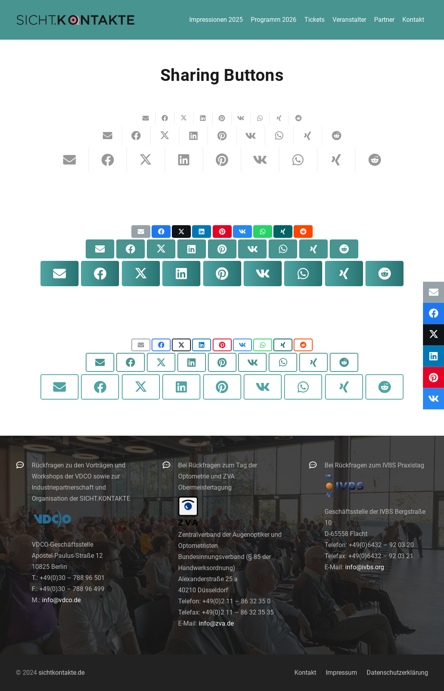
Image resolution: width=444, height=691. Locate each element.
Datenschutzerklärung (397, 672)
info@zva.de (216, 623)
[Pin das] (222, 118)
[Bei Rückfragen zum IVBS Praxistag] (317, 465)
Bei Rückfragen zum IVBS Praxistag (374, 465)
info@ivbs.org (364, 567)
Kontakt (305, 672)
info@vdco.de (61, 600)
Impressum (341, 672)
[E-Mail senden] (146, 118)
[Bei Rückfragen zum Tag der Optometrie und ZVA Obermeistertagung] (170, 465)
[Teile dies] (165, 118)
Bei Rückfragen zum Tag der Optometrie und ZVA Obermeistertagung (217, 476)
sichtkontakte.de (61, 672)
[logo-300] (75, 20)
